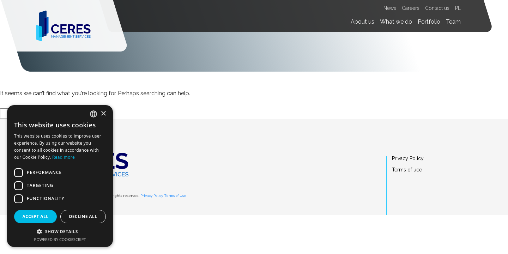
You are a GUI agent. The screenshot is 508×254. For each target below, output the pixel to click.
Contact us (437, 8)
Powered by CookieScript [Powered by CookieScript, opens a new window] (60, 239)
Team (453, 21)
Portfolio (429, 21)
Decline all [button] (83, 216)
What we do (396, 21)
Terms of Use (175, 196)
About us (362, 21)
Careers (410, 8)
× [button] (103, 113)
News (389, 8)
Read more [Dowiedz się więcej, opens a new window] (63, 157)
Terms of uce (407, 170)
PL (458, 8)
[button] (60, 231)
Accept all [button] (36, 216)
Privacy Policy (151, 196)
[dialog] (60, 176)
